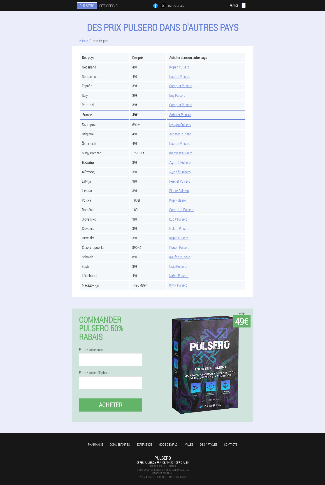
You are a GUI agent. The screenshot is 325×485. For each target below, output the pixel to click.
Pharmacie (95, 444)
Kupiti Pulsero (178, 237)
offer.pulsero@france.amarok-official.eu (163, 462)
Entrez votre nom (91, 349)
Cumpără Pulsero (181, 209)
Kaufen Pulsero (179, 76)
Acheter (111, 405)
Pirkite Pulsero (179, 190)
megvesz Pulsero (181, 153)
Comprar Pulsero (180, 85)
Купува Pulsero (180, 124)
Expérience (144, 444)
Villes (189, 444)
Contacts (230, 444)
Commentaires (120, 444)
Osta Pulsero (178, 266)
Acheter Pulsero (180, 114)
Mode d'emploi (168, 444)
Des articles (208, 444)
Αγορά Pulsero (180, 162)
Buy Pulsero (177, 95)
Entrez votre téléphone (94, 372)
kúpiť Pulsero (178, 219)
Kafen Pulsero (178, 275)
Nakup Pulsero (179, 228)
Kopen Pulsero (179, 67)
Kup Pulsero (177, 200)
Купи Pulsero (178, 285)
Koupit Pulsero (179, 247)
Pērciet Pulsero (179, 181)
